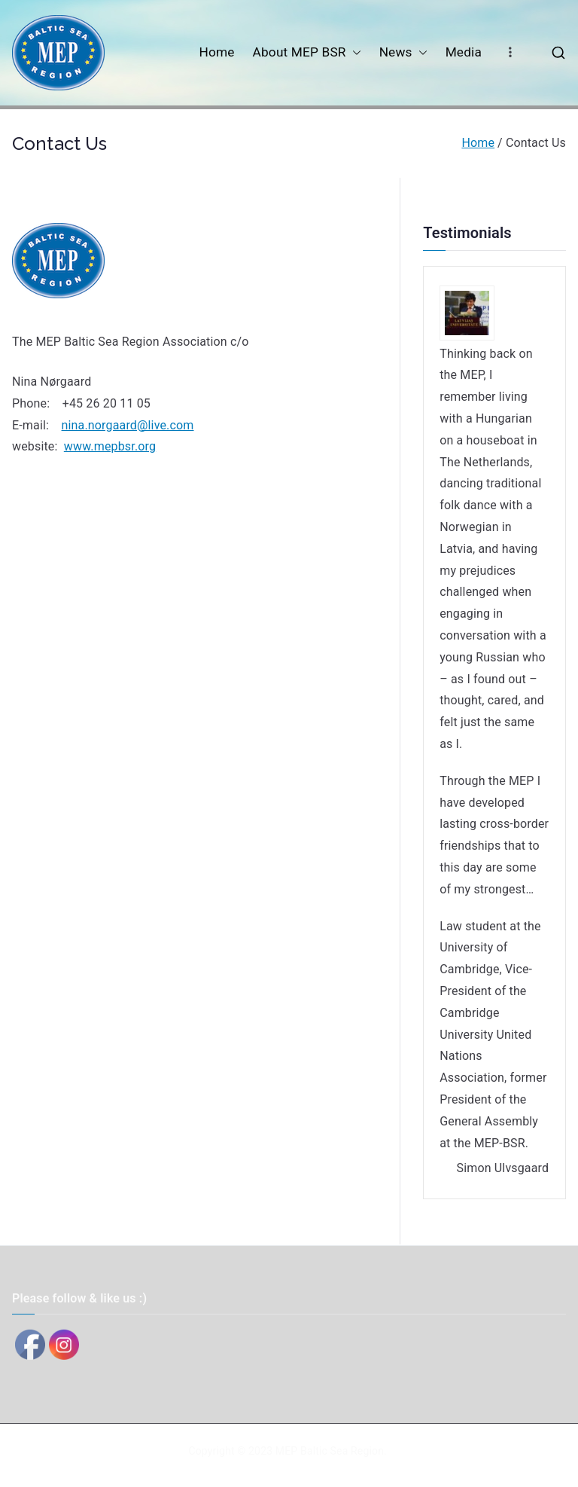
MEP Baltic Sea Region (329, 1451)
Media (464, 52)
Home (216, 52)
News (403, 52)
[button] (353, 52)
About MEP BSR (307, 52)
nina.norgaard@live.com (128, 425)
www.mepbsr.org (110, 446)
